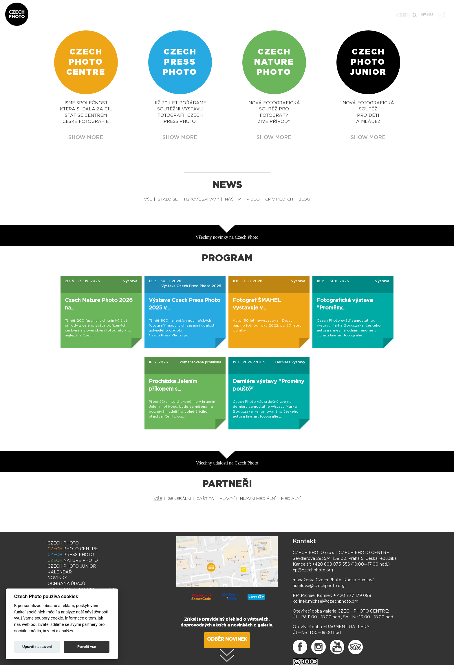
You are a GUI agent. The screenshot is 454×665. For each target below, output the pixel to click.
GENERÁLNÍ (179, 499)
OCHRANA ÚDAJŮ (66, 584)
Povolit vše (86, 646)
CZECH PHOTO (63, 543)
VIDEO (253, 199)
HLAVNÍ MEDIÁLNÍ (258, 499)
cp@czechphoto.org (313, 570)
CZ (399, 15)
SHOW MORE (85, 137)
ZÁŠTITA (205, 499)
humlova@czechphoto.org (319, 586)
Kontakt (304, 541)
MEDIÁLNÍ (291, 499)
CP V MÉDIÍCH (279, 199)
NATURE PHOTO (72, 561)
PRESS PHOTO (70, 555)
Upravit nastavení (37, 646)
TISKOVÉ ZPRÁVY (201, 199)
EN (406, 15)
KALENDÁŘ (59, 572)
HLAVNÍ (227, 499)
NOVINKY (57, 578)
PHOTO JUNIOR (71, 566)
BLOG (304, 199)
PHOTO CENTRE (72, 549)
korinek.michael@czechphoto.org (325, 602)
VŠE (148, 199)
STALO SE (168, 199)
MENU (426, 14)
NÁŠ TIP (233, 199)
